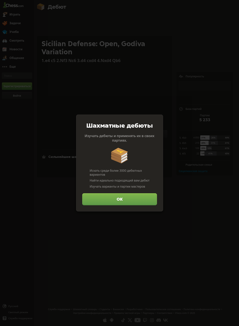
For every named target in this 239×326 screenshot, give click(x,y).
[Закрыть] (158, 119)
